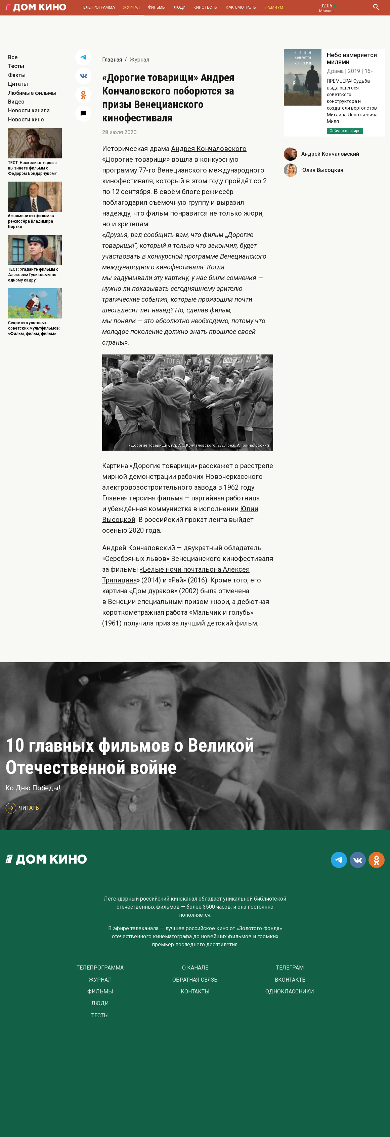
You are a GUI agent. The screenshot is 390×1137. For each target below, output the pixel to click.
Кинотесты (205, 7)
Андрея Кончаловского (209, 149)
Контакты (195, 992)
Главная (112, 59)
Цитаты (18, 84)
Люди (179, 7)
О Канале (195, 968)
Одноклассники (289, 992)
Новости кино (26, 119)
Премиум (273, 7)
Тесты (16, 66)
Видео (16, 102)
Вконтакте (290, 980)
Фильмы (157, 7)
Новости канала (29, 110)
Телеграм (290, 968)
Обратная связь (195, 980)
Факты (17, 75)
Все (12, 57)
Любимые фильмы (32, 93)
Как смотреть (241, 7)
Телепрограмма (98, 7)
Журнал (131, 7)
